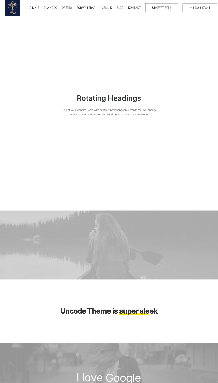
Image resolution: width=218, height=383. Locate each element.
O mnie (66, 347)
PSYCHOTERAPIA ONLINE (129, 342)
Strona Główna (72, 342)
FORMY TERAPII (87, 8)
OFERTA (67, 8)
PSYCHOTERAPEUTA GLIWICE (131, 351)
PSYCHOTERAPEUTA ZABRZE (131, 347)
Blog (65, 355)
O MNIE (34, 8)
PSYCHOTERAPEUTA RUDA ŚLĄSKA (134, 360)
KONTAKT (134, 8)
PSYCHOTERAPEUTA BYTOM (130, 355)
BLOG (120, 8)
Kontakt (67, 360)
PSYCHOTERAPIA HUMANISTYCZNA (135, 364)
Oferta (66, 351)
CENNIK (107, 8)
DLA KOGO (50, 8)
